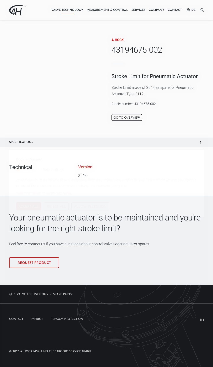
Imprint (37, 319)
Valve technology (67, 10)
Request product (34, 263)
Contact (175, 10)
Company (156, 10)
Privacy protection (67, 319)
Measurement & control (107, 10)
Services (138, 10)
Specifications (21, 142)
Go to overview (127, 117)
